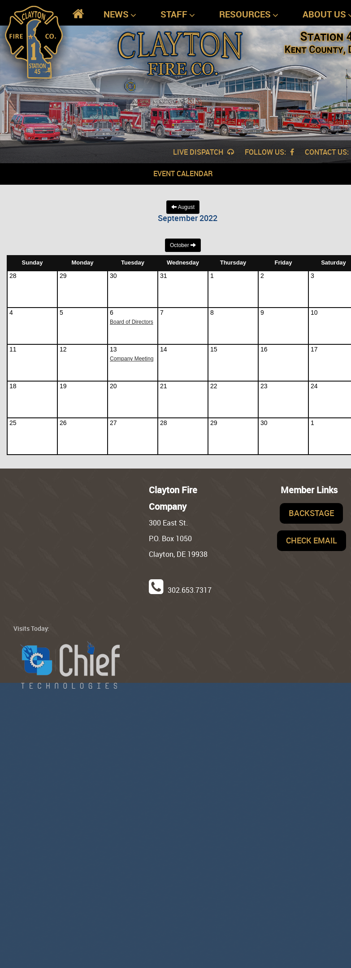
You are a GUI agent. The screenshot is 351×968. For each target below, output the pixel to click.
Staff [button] (177, 14)
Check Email (311, 540)
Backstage (311, 513)
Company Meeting (131, 359)
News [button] (120, 14)
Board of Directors (131, 322)
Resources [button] (248, 14)
